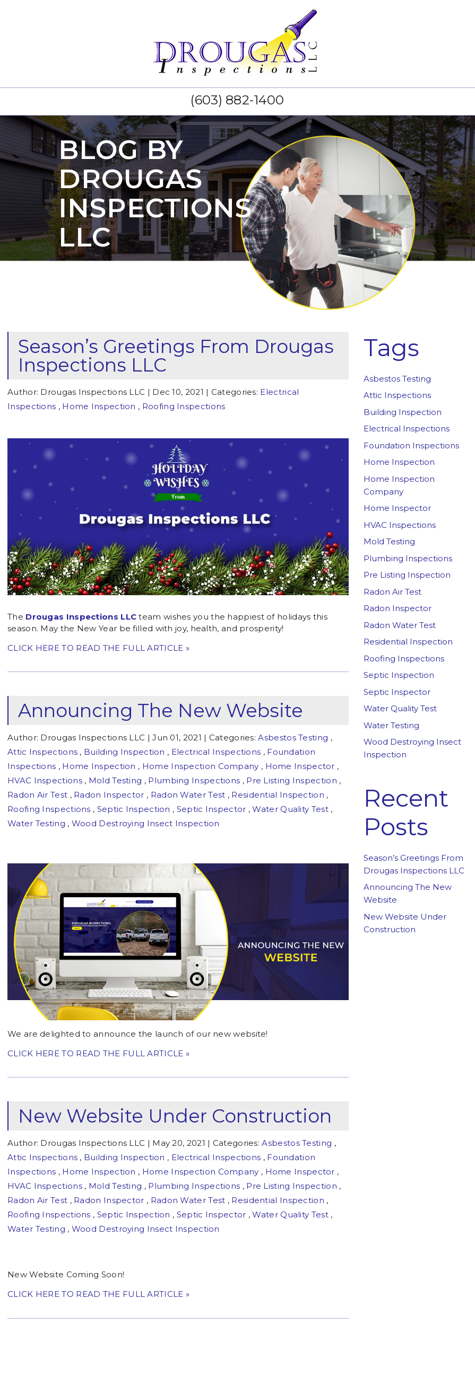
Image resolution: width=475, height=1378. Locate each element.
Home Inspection (99, 406)
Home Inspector (300, 766)
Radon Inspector (109, 795)
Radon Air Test (37, 795)
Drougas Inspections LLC (80, 617)
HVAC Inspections (44, 780)
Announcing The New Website (160, 710)
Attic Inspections (42, 752)
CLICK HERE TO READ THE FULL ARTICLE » (98, 648)
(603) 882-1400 (237, 100)
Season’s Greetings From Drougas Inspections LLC (176, 355)
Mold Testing (115, 780)
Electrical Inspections (216, 752)
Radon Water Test (188, 795)
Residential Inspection (277, 795)
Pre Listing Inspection (291, 780)
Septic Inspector (211, 809)
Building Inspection (124, 752)
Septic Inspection (133, 809)
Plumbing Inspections (194, 780)
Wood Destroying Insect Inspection (146, 823)
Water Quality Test (290, 809)
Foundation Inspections (411, 445)
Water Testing (36, 823)
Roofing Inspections (184, 406)
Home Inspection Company (200, 766)
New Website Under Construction (175, 1116)
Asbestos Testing (293, 737)
